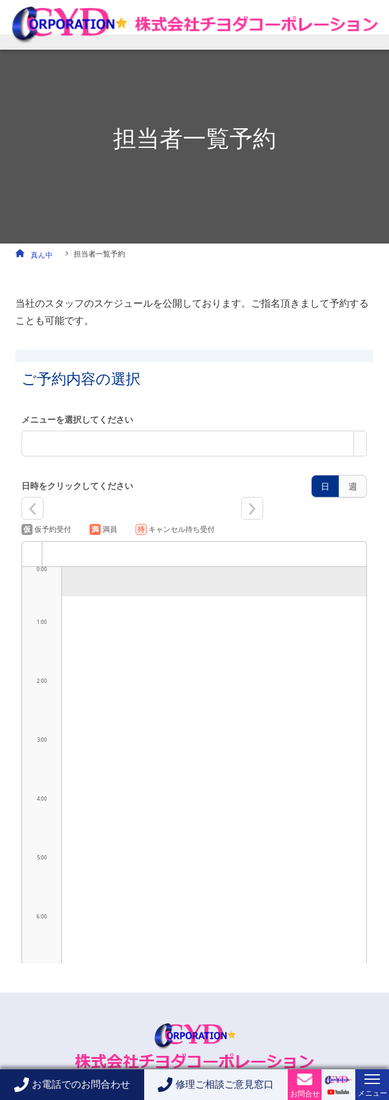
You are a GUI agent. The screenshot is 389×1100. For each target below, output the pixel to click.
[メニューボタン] (372, 1079)
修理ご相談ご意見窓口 (224, 1084)
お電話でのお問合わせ (81, 1084)
